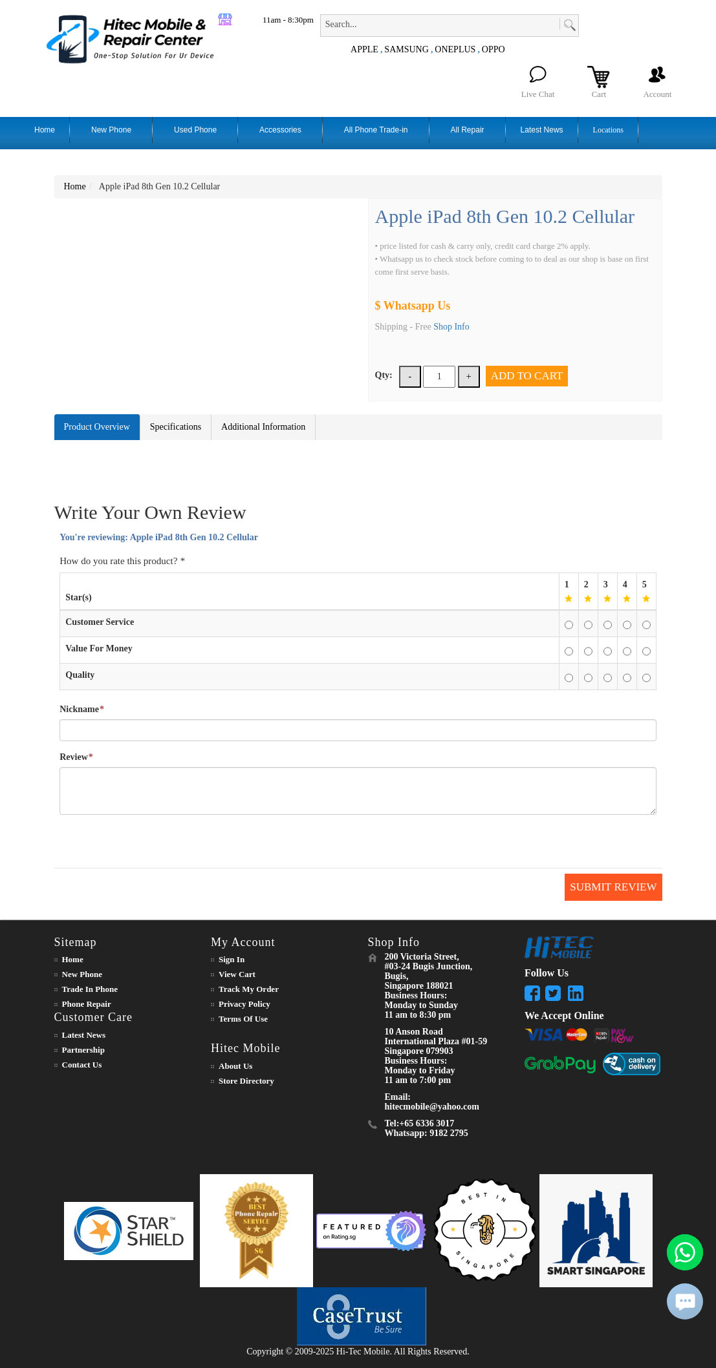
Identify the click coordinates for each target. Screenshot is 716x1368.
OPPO (493, 49)
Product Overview (97, 427)
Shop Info (451, 326)
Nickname (79, 709)
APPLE (364, 49)
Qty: (384, 375)
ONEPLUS (455, 49)
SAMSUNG (406, 49)
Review (74, 757)
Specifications (175, 427)
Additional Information (263, 427)
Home (75, 186)
